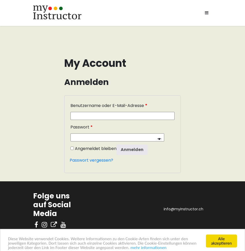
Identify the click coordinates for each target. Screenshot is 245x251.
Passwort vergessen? (91, 160)
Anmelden (132, 150)
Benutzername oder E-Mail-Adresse (108, 106)
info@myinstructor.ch (183, 209)
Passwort (81, 127)
